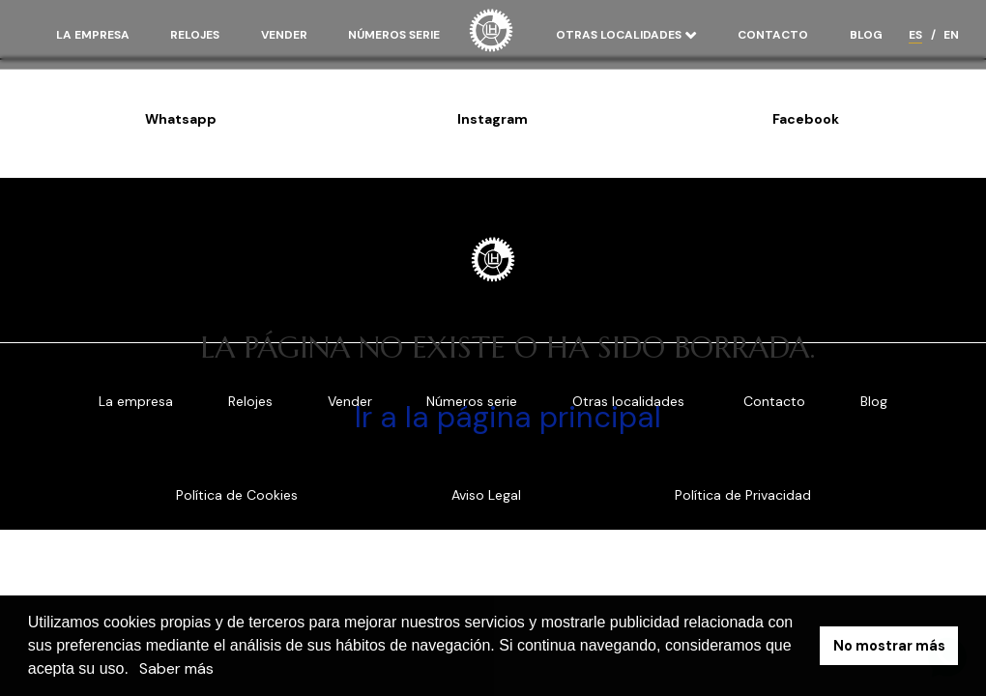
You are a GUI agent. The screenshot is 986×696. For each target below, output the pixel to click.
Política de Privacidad (743, 495)
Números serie (394, 35)
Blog (866, 35)
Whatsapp (181, 119)
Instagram (492, 119)
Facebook (805, 119)
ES (915, 35)
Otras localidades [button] (620, 35)
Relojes (194, 35)
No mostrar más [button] (889, 645)
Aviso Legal (486, 495)
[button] (135, 671)
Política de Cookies (237, 495)
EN (951, 35)
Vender (284, 35)
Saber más (176, 668)
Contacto (773, 35)
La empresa (93, 35)
